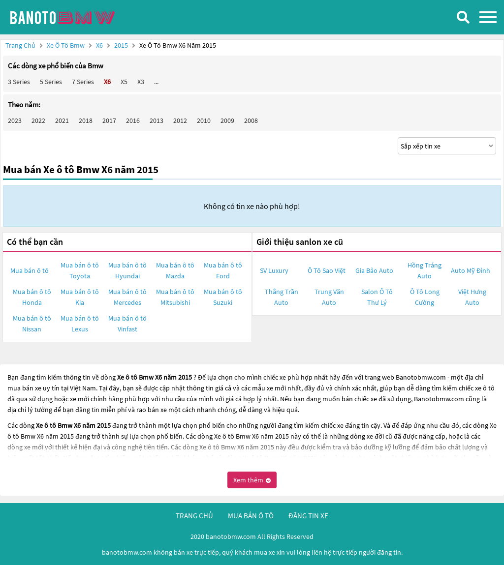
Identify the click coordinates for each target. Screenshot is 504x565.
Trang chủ (20, 45)
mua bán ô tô (251, 515)
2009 (227, 120)
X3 (140, 81)
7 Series (83, 81)
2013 (156, 120)
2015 (121, 45)
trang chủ (194, 515)
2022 (38, 120)
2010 (204, 120)
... (156, 81)
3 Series (19, 81)
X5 (124, 81)
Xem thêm (252, 480)
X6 (100, 45)
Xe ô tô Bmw (66, 45)
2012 (180, 120)
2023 (15, 120)
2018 (86, 120)
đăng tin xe (308, 515)
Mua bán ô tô (29, 270)
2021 (62, 120)
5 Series (51, 81)
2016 (133, 120)
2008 (251, 120)
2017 (109, 120)
